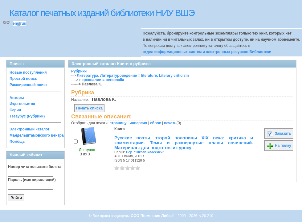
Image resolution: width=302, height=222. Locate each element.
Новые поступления (28, 72)
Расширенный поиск (28, 85)
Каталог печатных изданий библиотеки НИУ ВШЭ (101, 13)
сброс (155, 123)
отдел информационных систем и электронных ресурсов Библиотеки (207, 52)
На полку (278, 145)
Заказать (278, 133)
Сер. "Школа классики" (145, 152)
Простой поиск (23, 78)
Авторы (17, 98)
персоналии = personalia (101, 80)
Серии (15, 110)
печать (170, 123)
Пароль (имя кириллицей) (32, 180)
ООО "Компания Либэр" (153, 216)
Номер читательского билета (34, 167)
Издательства (22, 104)
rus (23, 23)
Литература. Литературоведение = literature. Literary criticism (133, 75)
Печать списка (89, 108)
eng (16, 23)
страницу (118, 123)
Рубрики (79, 71)
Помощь (17, 141)
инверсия (138, 123)
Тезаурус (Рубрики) (27, 116)
